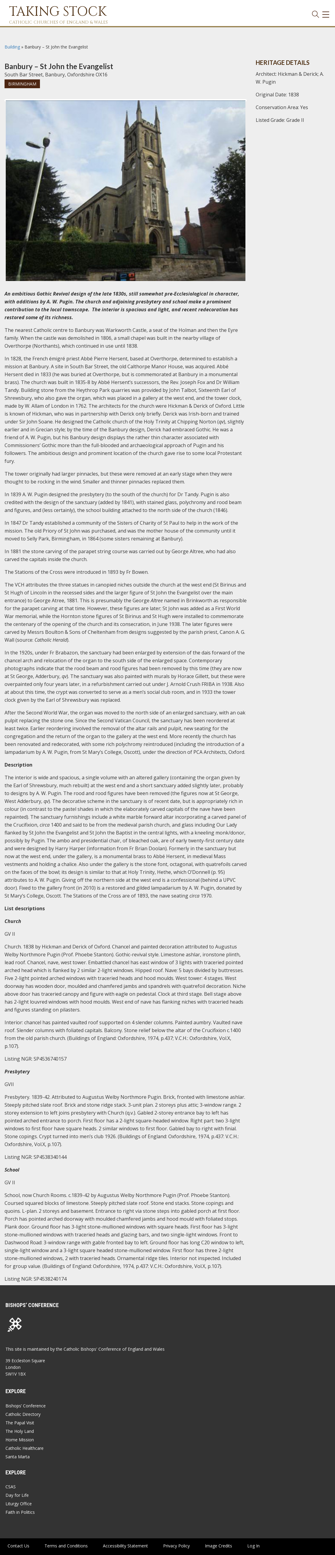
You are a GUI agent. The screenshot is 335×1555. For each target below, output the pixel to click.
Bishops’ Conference (25, 1406)
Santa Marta (17, 1457)
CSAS (10, 1487)
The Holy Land (19, 1431)
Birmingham (22, 84)
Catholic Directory (23, 1414)
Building (12, 47)
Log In (253, 1546)
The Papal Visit (19, 1423)
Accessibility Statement (125, 1546)
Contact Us (18, 1546)
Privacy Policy (176, 1546)
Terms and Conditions (66, 1546)
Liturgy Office (18, 1504)
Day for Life (17, 1495)
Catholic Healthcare (24, 1448)
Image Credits (218, 1546)
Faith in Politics (20, 1512)
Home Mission (19, 1440)
